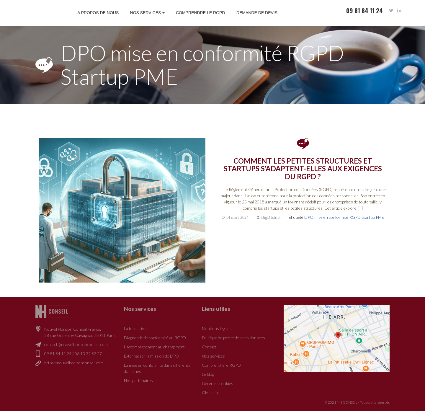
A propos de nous (98, 12)
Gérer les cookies (217, 383)
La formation (135, 328)
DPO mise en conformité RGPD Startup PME (344, 217)
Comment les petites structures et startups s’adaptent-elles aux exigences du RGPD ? (303, 168)
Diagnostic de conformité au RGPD (155, 337)
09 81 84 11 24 (57, 353)
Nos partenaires (138, 380)
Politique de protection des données (233, 337)
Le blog (208, 374)
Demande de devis (256, 12)
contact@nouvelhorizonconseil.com (76, 344)
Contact (209, 346)
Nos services (145, 12)
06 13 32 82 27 (88, 353)
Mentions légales (217, 328)
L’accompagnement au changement (154, 346)
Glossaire (210, 392)
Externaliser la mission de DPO (151, 355)
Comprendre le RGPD (200, 12)
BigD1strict (270, 217)
